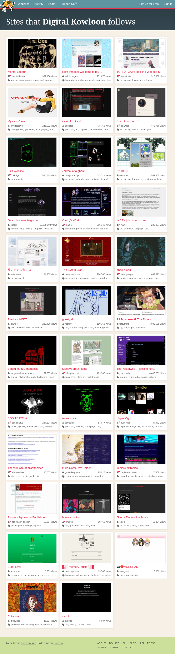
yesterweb (123, 373)
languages (101, 80)
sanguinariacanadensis (21, 373)
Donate (114, 643)
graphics (38, 228)
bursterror (14, 571)
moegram (123, 571)
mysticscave (15, 125)
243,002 (49, 125)
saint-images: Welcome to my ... (82, 71)
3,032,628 (157, 324)
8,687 (105, 621)
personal (89, 80)
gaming (56, 80)
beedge (13, 175)
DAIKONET (124, 170)
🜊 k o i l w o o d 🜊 (128, 121)
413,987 (49, 522)
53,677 (104, 422)
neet (28, 327)
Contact (128, 647)
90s (51, 129)
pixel (96, 377)
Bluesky (58, 643)
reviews (149, 179)
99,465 (104, 522)
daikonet (122, 175)
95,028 (104, 472)
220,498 (49, 324)
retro (106, 129)
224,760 (104, 274)
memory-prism (70, 571)
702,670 (104, 76)
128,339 (158, 472)
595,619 (49, 175)
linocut (14, 377)
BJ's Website (16, 170)
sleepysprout (70, 373)
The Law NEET (17, 319)
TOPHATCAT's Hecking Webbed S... (139, 71)
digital (90, 377)
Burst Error (14, 566)
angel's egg (124, 269)
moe (128, 575)
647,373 (158, 274)
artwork (96, 179)
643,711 (104, 175)
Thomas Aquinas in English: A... (27, 517)
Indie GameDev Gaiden (76, 467)
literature (84, 278)
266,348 (104, 225)
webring (152, 377)
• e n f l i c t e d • (72, 121)
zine (131, 377)
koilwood (123, 125)
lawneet (13, 324)
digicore (136, 426)
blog (67, 80)
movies (123, 278)
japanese (140, 327)
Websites (23, 3)
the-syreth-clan (71, 274)
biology (48, 426)
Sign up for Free (149, 3)
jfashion (138, 80)
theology (27, 525)
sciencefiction (106, 575)
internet (15, 228)
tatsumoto (123, 324)
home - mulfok (71, 517)
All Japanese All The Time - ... (135, 319)
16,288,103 (48, 225)
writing (14, 80)
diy (37, 476)
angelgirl (139, 228)
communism (25, 80)
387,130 (49, 76)
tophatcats (124, 76)
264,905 (49, 274)
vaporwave (125, 426)
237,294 (49, 422)
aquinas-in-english (19, 522)
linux (133, 525)
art (121, 80)
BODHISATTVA (17, 418)
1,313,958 (157, 76)
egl (145, 80)
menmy (67, 324)
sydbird (66, 616)
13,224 (159, 522)
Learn (52, 3)
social (144, 377)
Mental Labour (17, 71)
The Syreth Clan (72, 269)
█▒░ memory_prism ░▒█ (78, 566)
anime (36, 80)
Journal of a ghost (73, 170)
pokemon (70, 228)
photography (77, 80)
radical (24, 624)
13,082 (159, 571)
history (38, 624)
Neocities (12, 643)
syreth (93, 278)
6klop (121, 522)
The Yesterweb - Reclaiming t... (136, 368)
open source (28, 643)
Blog (133, 643)
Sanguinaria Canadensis (23, 368)
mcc (122, 575)
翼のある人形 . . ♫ (19, 269)
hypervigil (123, 422)
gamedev (29, 129)
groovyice (14, 621)
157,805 (49, 373)
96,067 (50, 472)
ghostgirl (67, 319)
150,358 (104, 324)
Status (102, 647)
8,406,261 (157, 373)
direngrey (86, 179)
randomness (96, 129)
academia (37, 327)
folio (93, 525)
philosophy (45, 80)
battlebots (152, 476)
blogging (69, 575)
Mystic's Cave (16, 121)
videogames (17, 129)
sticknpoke (24, 377)
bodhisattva (15, 422)
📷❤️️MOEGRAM (128, 566)
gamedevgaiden (71, 472)
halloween (42, 377)
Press (151, 643)
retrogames (16, 575)
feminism (47, 624)
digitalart (84, 129)
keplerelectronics (127, 467)
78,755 (104, 125)
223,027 (158, 225)
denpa (135, 129)
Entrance (13, 616)
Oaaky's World (71, 220)
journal (104, 179)
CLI (124, 643)
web (78, 179)
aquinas (37, 525)
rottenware (14, 274)
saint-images (70, 76)
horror (157, 278)
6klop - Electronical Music (133, 517)
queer (52, 377)
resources (70, 377)
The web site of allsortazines (25, 467)
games (105, 327)
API (142, 643)
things (111, 80)
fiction (86, 575)
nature (81, 624)
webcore (158, 179)
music (14, 426)
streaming (56, 575)
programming (17, 179)
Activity (38, 3)
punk (31, 476)
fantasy (94, 575)
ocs (150, 80)
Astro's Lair (69, 418)
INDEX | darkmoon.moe (131, 220)
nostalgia (48, 228)
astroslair (68, 422)
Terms (114, 647)
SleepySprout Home (74, 368)
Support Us (69, 4)
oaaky (67, 225)
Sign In (168, 3)
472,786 (158, 125)
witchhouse (147, 426)
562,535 (158, 175)
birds (88, 624)
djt (121, 327)
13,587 (104, 571)
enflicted (67, 125)
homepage (90, 426)
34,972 (159, 422)
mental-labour (16, 76)
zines (13, 476)
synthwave (160, 426)
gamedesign (164, 476)
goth (33, 377)
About (101, 643)
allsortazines (16, 472)
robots (134, 476)
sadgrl (12, 225)
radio (137, 377)
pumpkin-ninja (70, 175)
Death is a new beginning (23, 220)
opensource (143, 525)
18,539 (50, 571)
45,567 (50, 621)
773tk (121, 225)
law (12, 327)
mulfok (67, 522)
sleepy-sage (125, 274)
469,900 (104, 373)
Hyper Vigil (123, 418)
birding (73, 624)
